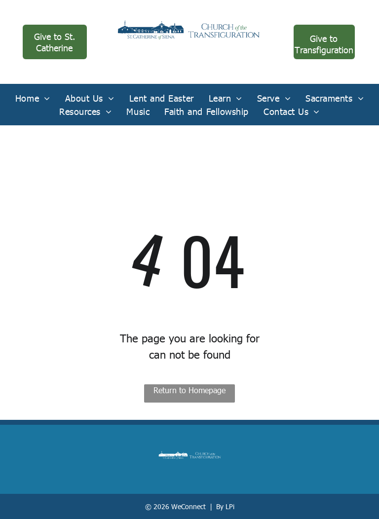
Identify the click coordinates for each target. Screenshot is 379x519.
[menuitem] (33, 98)
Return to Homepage (189, 390)
